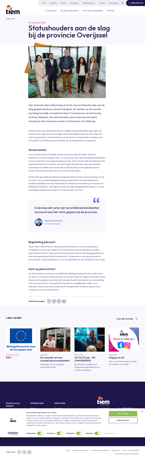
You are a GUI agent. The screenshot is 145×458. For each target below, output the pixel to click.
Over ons (58, 408)
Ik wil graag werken (14, 411)
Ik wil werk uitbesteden (93, 10)
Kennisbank (74, 3)
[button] (10, 18)
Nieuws (63, 3)
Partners (112, 10)
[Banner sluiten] (142, 432)
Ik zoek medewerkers (69, 10)
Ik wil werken (49, 10)
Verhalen (53, 3)
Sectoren (33, 415)
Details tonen (109, 454)
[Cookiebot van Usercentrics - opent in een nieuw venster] (13, 454)
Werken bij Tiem (89, 3)
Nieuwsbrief (113, 3)
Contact (102, 3)
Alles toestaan (123, 434)
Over (44, 3)
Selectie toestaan (123, 441)
